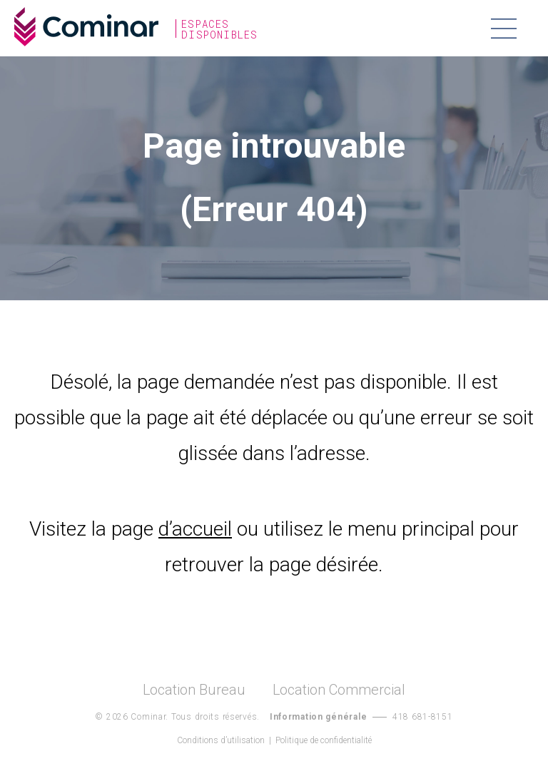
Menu (503, 28)
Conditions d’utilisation (221, 740)
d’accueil (195, 529)
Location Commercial (339, 690)
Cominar (86, 27)
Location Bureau (194, 690)
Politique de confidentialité (323, 740)
